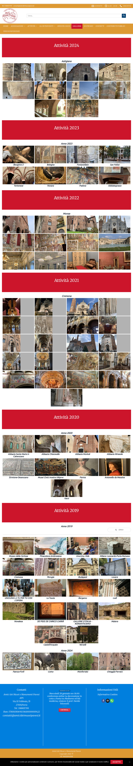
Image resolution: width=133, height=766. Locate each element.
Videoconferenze (11, 31)
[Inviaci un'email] (108, 701)
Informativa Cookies (108, 694)
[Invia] (124, 16)
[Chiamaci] (112, 701)
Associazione (18, 26)
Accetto (116, 762)
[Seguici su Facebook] (103, 701)
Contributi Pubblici (116, 26)
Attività (32, 26)
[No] (129, 763)
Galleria (77, 26)
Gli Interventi (47, 26)
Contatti (100, 26)
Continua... (65, 710)
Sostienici (88, 26)
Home (5, 26)
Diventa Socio (63, 26)
